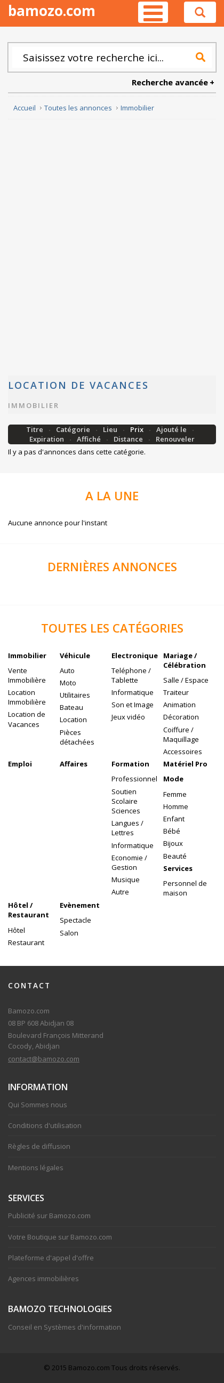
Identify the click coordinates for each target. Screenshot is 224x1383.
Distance (129, 439)
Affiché (89, 439)
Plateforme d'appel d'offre (51, 1257)
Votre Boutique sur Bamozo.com (60, 1237)
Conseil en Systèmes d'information (64, 1327)
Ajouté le (172, 429)
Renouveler (175, 439)
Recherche (200, 57)
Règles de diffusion (39, 1146)
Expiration (47, 439)
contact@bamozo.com (43, 1059)
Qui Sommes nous (37, 1104)
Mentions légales (35, 1167)
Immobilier (33, 405)
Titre (35, 429)
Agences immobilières (43, 1278)
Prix (137, 429)
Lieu (111, 429)
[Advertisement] (112, 247)
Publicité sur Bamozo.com (49, 1215)
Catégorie (74, 429)
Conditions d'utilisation (45, 1125)
